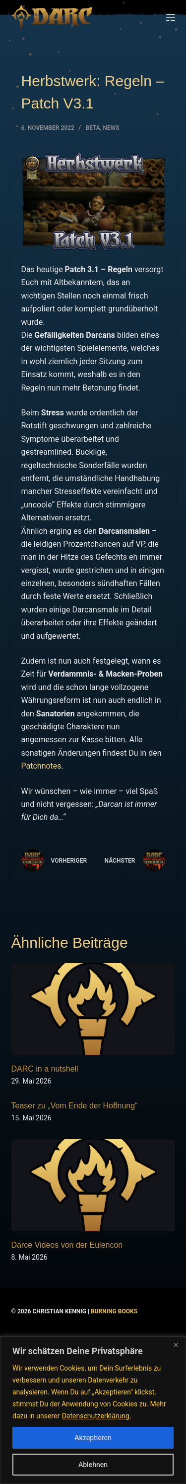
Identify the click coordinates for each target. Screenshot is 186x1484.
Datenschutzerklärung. (96, 1416)
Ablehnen (93, 1465)
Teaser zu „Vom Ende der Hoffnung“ (74, 1105)
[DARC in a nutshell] (93, 1009)
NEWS (111, 127)
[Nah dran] (176, 1345)
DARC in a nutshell (44, 1069)
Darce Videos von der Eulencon (67, 1245)
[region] (93, 1410)
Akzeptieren (93, 1438)
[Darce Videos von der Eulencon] (93, 1185)
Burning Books (114, 1311)
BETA (92, 127)
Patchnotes (41, 766)
